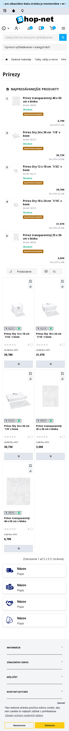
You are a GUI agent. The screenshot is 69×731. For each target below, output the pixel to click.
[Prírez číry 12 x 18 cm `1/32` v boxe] (16, 169)
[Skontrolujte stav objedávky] (22, 11)
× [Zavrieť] (62, 4)
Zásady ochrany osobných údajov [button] (24, 715)
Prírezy (64, 59)
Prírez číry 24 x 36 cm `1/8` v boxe (41, 134)
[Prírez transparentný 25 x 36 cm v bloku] (16, 238)
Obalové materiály (21, 59)
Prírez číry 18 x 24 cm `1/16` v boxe (42, 202)
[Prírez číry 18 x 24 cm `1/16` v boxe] (16, 204)
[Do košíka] (18, 364)
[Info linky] (5, 11)
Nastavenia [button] (19, 725)
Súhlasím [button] (50, 725)
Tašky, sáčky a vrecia (46, 59)
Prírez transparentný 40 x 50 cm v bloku (42, 99)
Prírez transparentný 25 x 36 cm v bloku (42, 236)
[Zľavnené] (14, 11)
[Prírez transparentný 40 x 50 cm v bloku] (16, 101)
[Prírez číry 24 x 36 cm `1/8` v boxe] (16, 135)
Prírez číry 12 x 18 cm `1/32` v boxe (42, 168)
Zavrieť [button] (61, 703)
